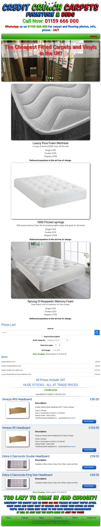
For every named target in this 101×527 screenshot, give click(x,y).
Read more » (71, 418)
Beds (41, 518)
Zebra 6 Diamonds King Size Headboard (27, 474)
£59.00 (94, 456)
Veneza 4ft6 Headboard (17, 399)
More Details (89, 421)
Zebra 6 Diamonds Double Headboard (25, 456)
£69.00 (94, 474)
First (34, 354)
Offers (74, 518)
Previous (41, 354)
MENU (93, 36)
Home (8, 518)
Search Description (52, 337)
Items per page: (46, 345)
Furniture (58, 518)
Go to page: (46, 350)
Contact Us (91, 518)
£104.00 (94, 427)
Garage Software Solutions (60, 521)
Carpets (25, 518)
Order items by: (39, 340)
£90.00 (94, 399)
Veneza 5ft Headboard (16, 427)
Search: (50, 328)
